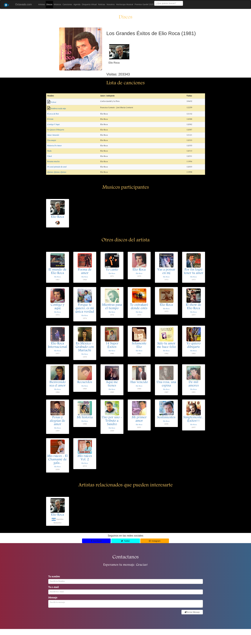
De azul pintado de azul (57, 167)
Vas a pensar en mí (166, 271)
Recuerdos (84, 382)
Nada (49, 151)
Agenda (76, 4)
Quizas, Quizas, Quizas (56, 172)
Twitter (125, 541)
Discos (49, 4)
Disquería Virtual (89, 4)
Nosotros (111, 4)
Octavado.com (23, 4)
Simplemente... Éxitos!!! (193, 419)
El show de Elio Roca (193, 307)
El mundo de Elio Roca (57, 271)
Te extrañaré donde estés (139, 307)
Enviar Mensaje (192, 612)
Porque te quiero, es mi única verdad (84, 308)
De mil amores (193, 384)
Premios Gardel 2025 (144, 4)
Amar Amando (53, 135)
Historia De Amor (54, 145)
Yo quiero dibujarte (194, 345)
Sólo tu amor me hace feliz (166, 345)
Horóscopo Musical (124, 4)
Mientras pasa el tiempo (112, 307)
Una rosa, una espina (166, 384)
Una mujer (51, 140)
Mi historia (85, 417)
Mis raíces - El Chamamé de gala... (57, 459)
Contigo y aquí (57, 307)
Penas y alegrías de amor (57, 421)
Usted (49, 156)
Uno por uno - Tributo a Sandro (112, 421)
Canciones (67, 4)
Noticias (101, 4)
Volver (53, 102)
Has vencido (139, 382)
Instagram (155, 541)
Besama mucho (53, 161)
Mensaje (52, 598)
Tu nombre (54, 577)
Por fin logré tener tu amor (193, 271)
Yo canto (112, 270)
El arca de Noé (53, 114)
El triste (50, 119)
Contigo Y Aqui (53, 124)
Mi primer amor (139, 419)
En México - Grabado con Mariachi (85, 347)
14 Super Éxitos (112, 345)
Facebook (96, 541)
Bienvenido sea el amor (57, 384)
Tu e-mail (53, 587)
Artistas (41, 4)
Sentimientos (166, 417)
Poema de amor (84, 271)
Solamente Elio (139, 345)
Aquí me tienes (112, 384)
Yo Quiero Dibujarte (55, 130)
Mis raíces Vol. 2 (84, 458)
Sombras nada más (58, 108)
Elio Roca (57, 217)
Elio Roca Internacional (57, 345)
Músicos (57, 4)
